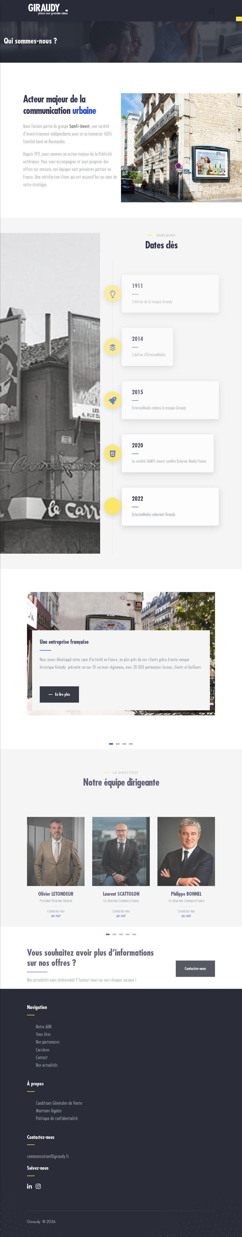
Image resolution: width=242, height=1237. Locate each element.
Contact (42, 1057)
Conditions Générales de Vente (59, 1103)
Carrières (42, 1050)
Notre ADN (43, 1027)
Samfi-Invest (79, 126)
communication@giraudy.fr (48, 1156)
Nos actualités (47, 1065)
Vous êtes (43, 1034)
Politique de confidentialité (57, 1118)
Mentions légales (49, 1111)
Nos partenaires (48, 1042)
